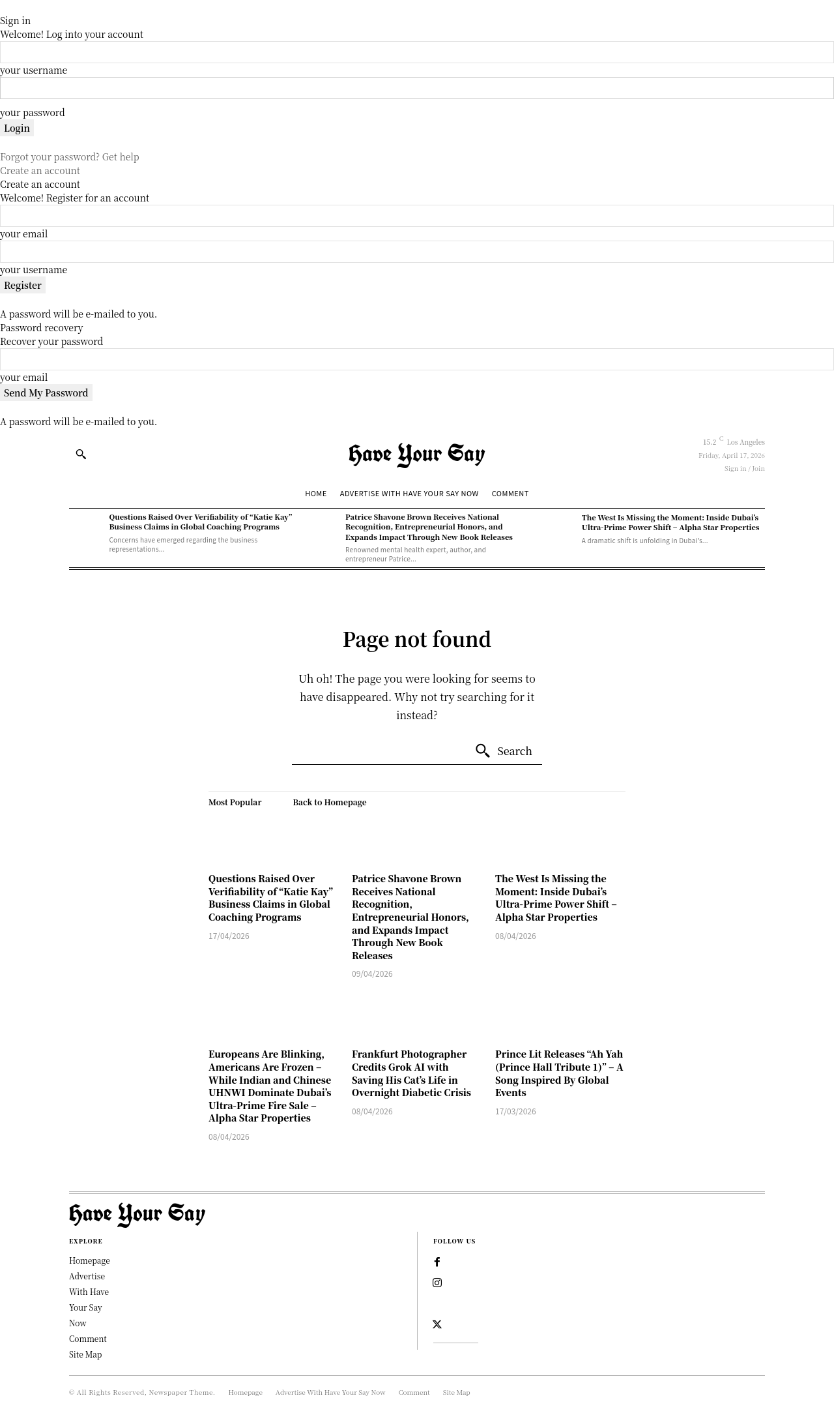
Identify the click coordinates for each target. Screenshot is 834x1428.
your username (33, 69)
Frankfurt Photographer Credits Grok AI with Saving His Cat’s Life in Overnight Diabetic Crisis (411, 1073)
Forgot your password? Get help (69, 156)
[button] (81, 454)
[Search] (503, 751)
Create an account (40, 170)
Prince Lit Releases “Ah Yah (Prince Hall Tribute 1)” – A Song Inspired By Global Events (559, 1073)
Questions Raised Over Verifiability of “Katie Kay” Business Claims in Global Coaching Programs (200, 521)
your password (32, 112)
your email (24, 233)
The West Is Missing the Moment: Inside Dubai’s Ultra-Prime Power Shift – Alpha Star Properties (671, 522)
